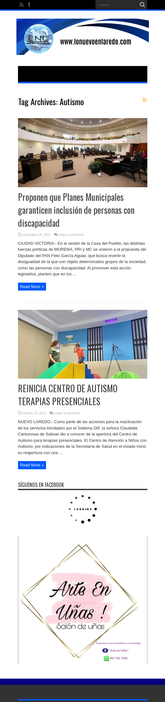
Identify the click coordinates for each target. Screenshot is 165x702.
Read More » (32, 286)
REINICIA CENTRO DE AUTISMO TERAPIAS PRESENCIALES (67, 395)
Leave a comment (71, 235)
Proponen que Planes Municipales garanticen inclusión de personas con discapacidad (76, 209)
